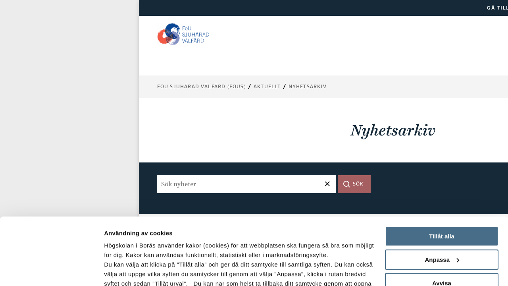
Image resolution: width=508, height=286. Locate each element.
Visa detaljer (121, 270)
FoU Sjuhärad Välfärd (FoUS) (201, 87)
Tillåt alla (441, 173)
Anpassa (442, 196)
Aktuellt (267, 87)
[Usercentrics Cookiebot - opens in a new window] (51, 270)
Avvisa (441, 220)
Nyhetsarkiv (308, 87)
